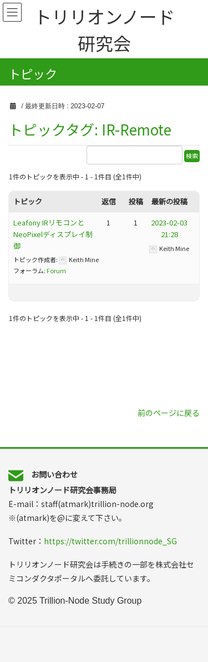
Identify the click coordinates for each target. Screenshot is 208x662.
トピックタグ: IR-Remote (89, 129)
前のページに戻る (169, 412)
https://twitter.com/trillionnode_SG (110, 540)
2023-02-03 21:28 (173, 228)
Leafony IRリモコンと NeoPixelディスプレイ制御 (53, 234)
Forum (56, 270)
